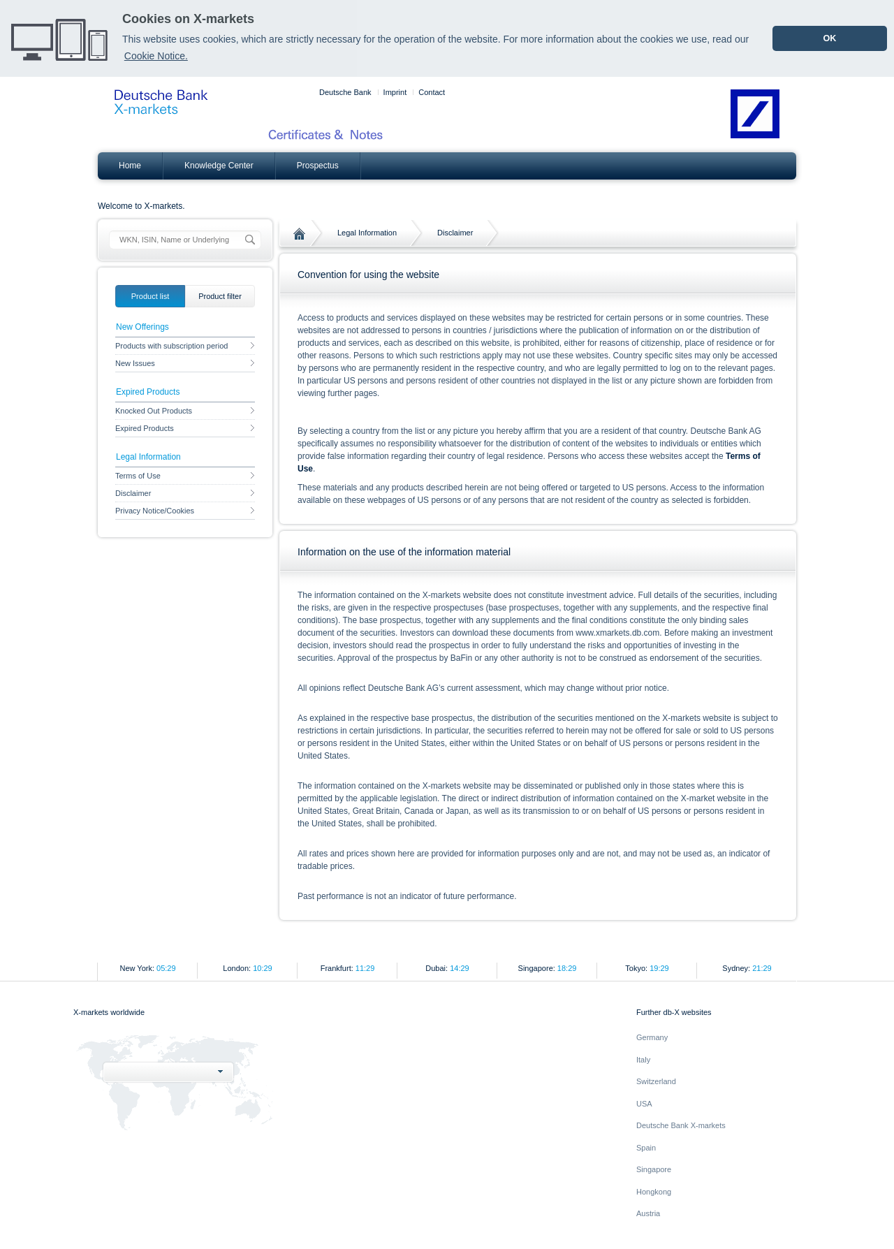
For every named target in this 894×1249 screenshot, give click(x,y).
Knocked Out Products (185, 411)
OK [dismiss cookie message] (829, 38)
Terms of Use (185, 476)
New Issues (185, 363)
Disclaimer (455, 232)
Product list (150, 296)
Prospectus (318, 165)
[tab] (150, 296)
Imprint (395, 92)
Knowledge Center (219, 165)
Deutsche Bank (345, 92)
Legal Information (367, 232)
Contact (431, 92)
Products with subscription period (185, 346)
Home (130, 165)
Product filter (220, 296)
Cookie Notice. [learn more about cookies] (156, 55)
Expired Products (185, 428)
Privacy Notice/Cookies (185, 511)
